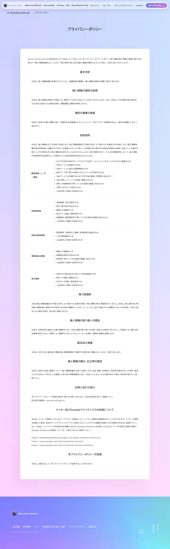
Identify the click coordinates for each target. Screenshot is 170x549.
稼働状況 (92, 527)
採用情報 (27, 527)
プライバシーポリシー (77, 527)
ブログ (36, 527)
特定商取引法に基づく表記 (53, 527)
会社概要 (16, 527)
